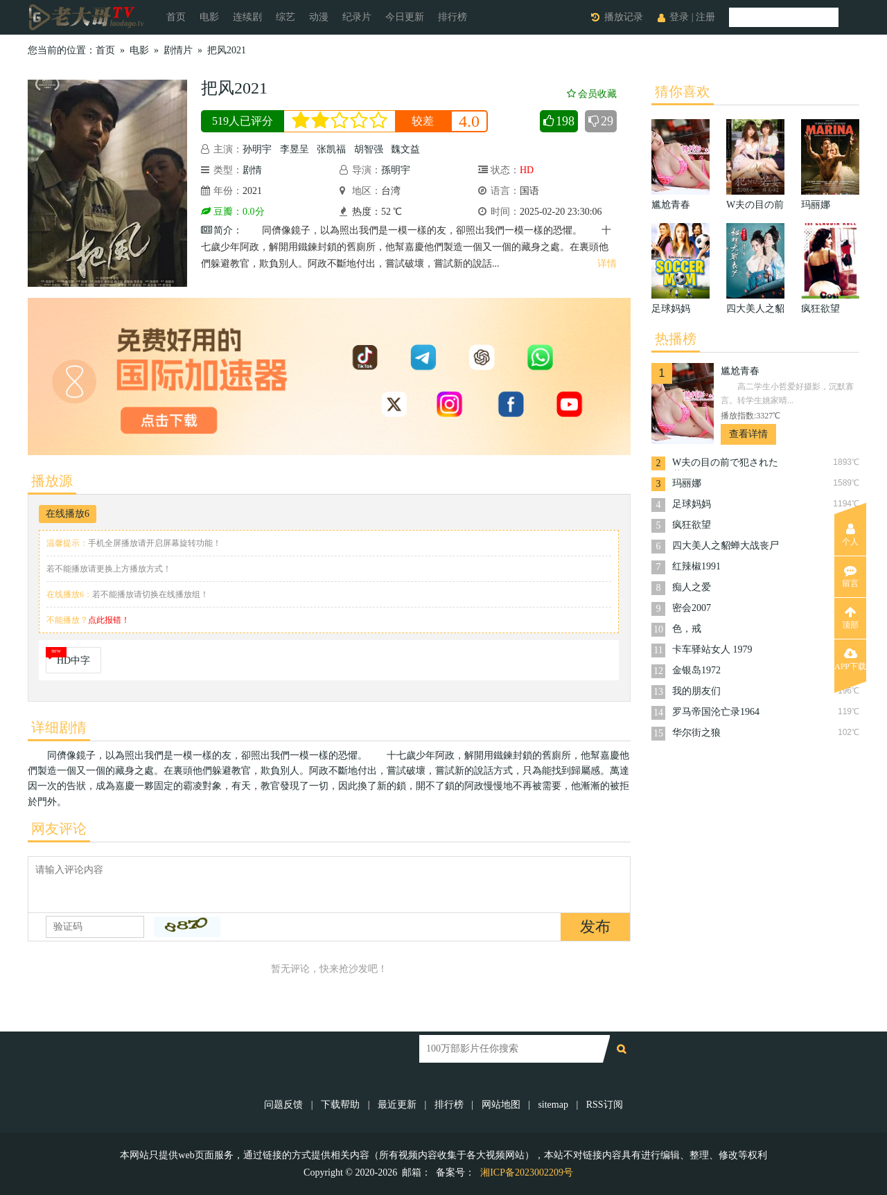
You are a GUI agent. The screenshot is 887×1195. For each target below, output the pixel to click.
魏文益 (405, 149)
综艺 (285, 17)
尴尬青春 (740, 371)
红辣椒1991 (696, 566)
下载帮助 (340, 1104)
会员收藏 (592, 94)
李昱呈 (294, 149)
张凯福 (331, 149)
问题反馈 (285, 1104)
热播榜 (675, 338)
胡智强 (368, 149)
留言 (850, 576)
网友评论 (59, 828)
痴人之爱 (691, 587)
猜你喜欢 (682, 91)
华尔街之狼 (696, 732)
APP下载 (850, 659)
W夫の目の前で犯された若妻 (725, 463)
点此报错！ (109, 620)
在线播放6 (67, 513)
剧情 (252, 170)
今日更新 (404, 17)
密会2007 (691, 608)
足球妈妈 (691, 504)
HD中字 (73, 660)
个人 (850, 535)
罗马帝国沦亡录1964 (715, 712)
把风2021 (226, 50)
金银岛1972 (696, 670)
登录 (679, 17)
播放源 (52, 480)
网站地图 (501, 1104)
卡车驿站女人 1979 (712, 649)
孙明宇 (257, 149)
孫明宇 (395, 170)
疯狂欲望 (691, 525)
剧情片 (178, 50)
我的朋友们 (696, 691)
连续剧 (247, 17)
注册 (705, 17)
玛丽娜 (686, 483)
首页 (176, 17)
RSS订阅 (604, 1104)
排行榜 (452, 17)
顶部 (850, 618)
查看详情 (748, 434)
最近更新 (397, 1104)
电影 (209, 17)
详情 (607, 263)
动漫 (318, 17)
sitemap (553, 1104)
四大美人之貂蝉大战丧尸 (725, 545)
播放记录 (623, 17)
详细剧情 (59, 727)
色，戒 (686, 628)
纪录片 (356, 17)
